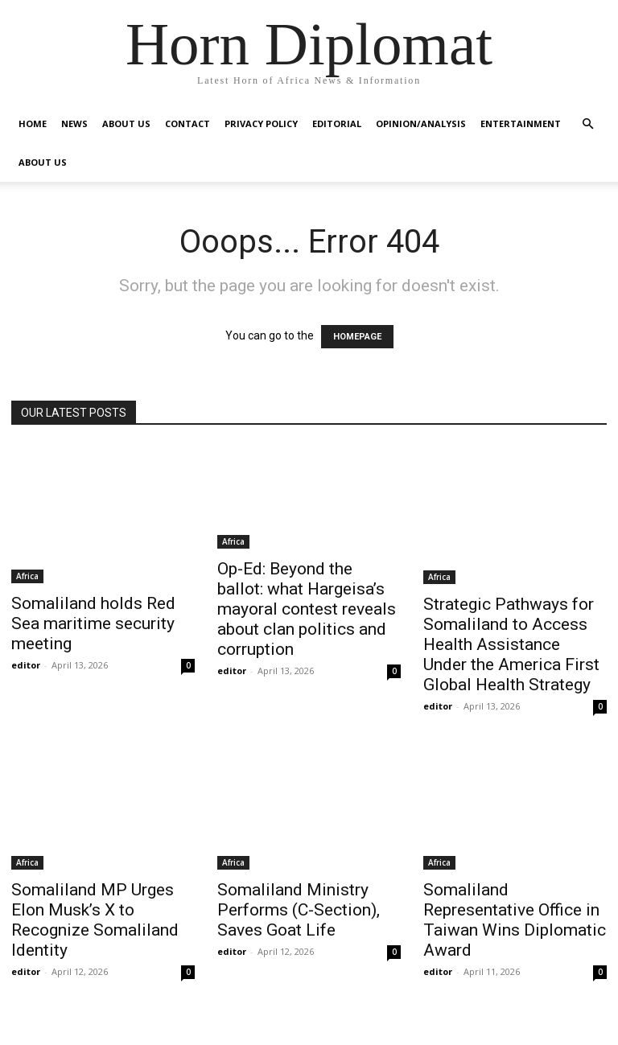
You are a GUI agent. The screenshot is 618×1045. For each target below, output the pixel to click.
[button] (587, 124)
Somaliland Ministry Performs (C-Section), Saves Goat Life (298, 910)
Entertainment (520, 123)
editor (25, 665)
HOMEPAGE (357, 336)
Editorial (336, 123)
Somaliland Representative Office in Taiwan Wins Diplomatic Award (514, 920)
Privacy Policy (261, 123)
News (74, 123)
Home (33, 123)
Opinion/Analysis (421, 123)
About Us (126, 123)
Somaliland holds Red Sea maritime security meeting (93, 623)
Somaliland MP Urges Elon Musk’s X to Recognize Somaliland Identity (95, 920)
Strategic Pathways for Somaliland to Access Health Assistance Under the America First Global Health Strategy (511, 644)
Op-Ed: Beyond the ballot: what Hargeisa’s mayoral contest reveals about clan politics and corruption (306, 609)
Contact (187, 123)
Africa (27, 576)
